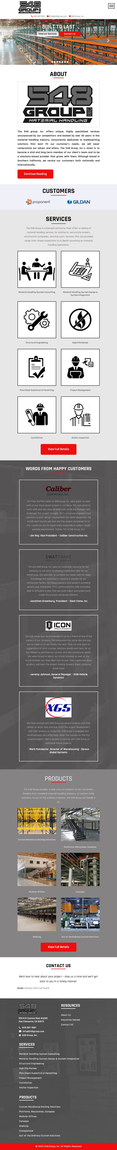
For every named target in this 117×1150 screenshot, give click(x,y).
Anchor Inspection (28, 1087)
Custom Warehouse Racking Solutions (37, 839)
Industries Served (70, 1020)
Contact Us (69, 33)
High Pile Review (28, 1068)
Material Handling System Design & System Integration (49, 1058)
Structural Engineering (31, 1063)
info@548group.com (57, 16)
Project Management (30, 1078)
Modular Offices (37, 891)
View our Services (47, 33)
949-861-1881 (38, 16)
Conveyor (80, 891)
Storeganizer (26, 1131)
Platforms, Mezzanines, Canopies (80, 847)
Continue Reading (35, 174)
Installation (25, 1083)
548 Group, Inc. (76, 16)
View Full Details (58, 449)
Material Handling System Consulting (39, 1054)
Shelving (37, 936)
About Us (66, 1015)
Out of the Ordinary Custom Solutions (80, 936)
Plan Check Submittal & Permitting (38, 1073)
